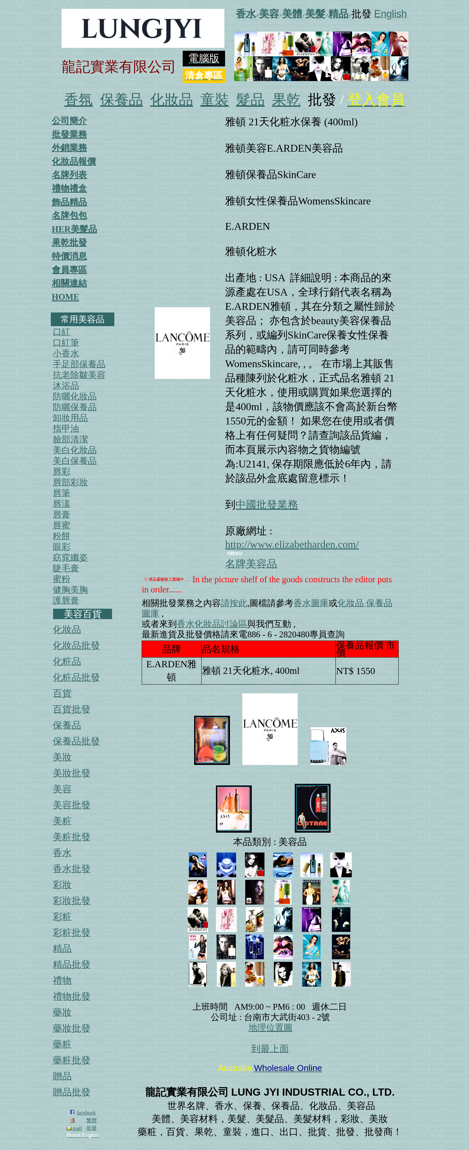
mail (74, 1128)
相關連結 (69, 283)
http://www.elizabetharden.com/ (292, 544)
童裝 (214, 100)
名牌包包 (69, 215)
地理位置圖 (270, 1027)
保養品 (121, 100)
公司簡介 (69, 121)
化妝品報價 (74, 161)
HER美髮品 (74, 229)
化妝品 (171, 100)
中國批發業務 (266, 504)
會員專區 (69, 270)
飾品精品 (69, 202)
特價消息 (69, 256)
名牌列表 (69, 175)
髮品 (250, 100)
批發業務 (69, 134)
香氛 (78, 100)
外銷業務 (69, 148)
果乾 (286, 100)
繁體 (91, 1120)
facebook (86, 1112)
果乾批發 (69, 242)
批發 (91, 1128)
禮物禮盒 (69, 188)
